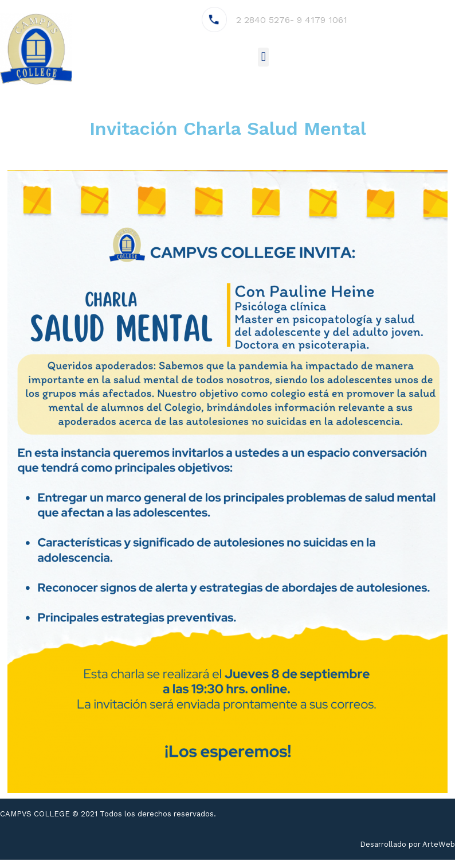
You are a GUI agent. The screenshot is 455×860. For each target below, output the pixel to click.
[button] (263, 57)
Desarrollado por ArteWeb (407, 844)
